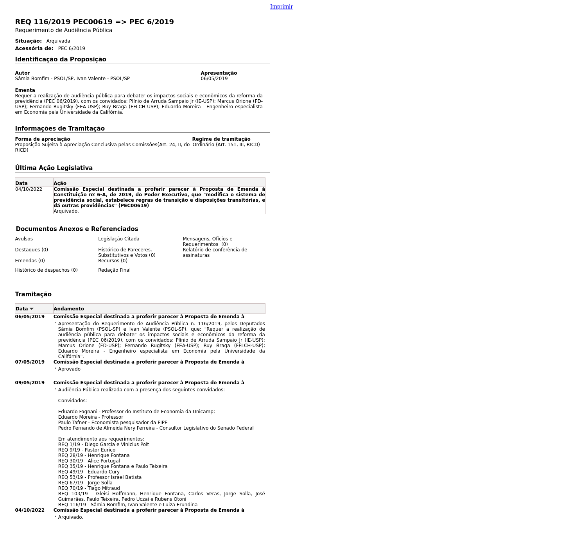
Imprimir (281, 6)
